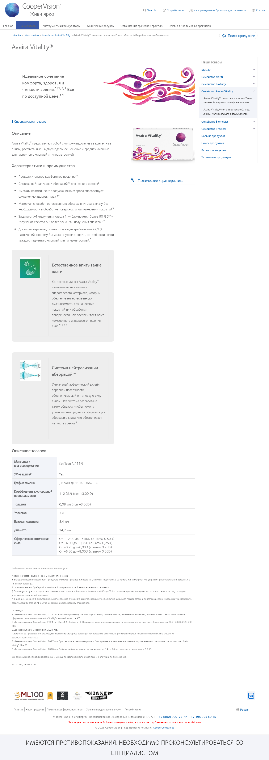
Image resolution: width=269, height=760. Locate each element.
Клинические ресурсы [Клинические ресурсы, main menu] (100, 25)
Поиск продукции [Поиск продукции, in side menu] (212, 142)
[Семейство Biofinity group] (254, 83)
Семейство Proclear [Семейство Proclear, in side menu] (213, 128)
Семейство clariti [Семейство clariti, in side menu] (212, 76)
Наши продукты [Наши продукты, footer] (35, 709)
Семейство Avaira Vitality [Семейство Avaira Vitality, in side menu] (217, 91)
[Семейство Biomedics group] (254, 121)
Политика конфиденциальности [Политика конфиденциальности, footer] (65, 709)
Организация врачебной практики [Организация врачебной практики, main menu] (142, 25)
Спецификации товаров (29, 121)
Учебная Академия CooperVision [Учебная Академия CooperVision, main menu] (190, 25)
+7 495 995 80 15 (203, 716)
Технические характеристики (161, 180)
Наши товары (31, 35)
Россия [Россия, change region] (260, 10)
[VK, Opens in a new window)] (251, 696)
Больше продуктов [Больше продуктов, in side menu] (213, 135)
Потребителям (176, 10)
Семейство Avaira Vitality (56, 35)
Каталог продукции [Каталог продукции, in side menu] (213, 150)
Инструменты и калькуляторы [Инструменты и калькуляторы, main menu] (61, 25)
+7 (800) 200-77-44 (173, 716)
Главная (16, 35)
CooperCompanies (163, 727)
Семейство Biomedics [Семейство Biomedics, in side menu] (214, 121)
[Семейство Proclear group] (254, 128)
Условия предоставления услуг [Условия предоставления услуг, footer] (104, 709)
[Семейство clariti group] (254, 76)
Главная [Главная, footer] (18, 709)
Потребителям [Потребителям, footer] (133, 709)
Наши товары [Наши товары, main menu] (28, 25)
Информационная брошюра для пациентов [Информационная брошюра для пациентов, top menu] (220, 10)
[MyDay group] (254, 69)
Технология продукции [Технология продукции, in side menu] (216, 157)
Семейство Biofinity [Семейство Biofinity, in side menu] (213, 83)
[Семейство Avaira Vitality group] (254, 90)
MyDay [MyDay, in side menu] (205, 69)
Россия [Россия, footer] (244, 709)
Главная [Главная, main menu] (8, 25)
